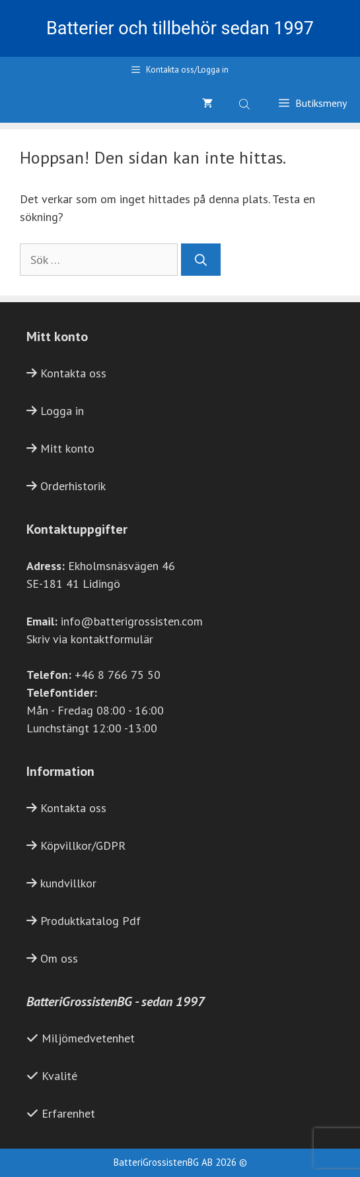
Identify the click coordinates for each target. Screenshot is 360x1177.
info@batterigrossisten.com (132, 621)
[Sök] (201, 259)
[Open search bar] (245, 103)
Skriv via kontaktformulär (89, 639)
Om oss (59, 958)
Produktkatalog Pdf (90, 920)
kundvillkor (68, 883)
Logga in (62, 410)
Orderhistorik (73, 485)
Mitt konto (67, 448)
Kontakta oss (73, 373)
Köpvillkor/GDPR (83, 845)
